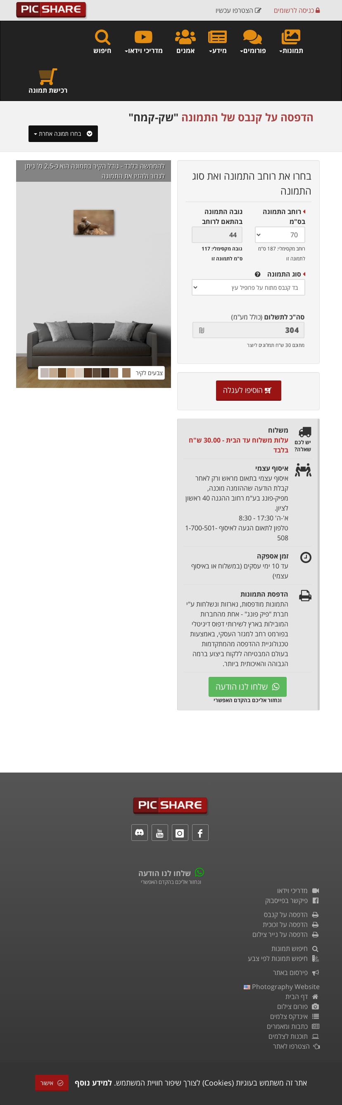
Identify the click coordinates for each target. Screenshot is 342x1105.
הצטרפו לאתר (296, 1046)
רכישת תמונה (47, 81)
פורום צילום (298, 1006)
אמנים (185, 41)
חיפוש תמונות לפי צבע (284, 958)
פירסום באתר (296, 972)
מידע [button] (217, 41)
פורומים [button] (252, 41)
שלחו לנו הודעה (248, 686)
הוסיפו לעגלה (248, 390)
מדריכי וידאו (298, 890)
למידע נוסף (93, 1083)
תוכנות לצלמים (294, 1036)
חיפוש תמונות (295, 948)
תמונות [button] (290, 41)
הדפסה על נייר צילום (286, 934)
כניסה (297, 10)
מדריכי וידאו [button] (143, 41)
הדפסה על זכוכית (291, 924)
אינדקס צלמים (295, 1016)
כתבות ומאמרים (293, 1026)
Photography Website (282, 986)
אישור (51, 1083)
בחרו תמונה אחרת (63, 133)
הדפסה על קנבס (292, 914)
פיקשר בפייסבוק (292, 900)
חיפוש (102, 41)
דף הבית (302, 996)
